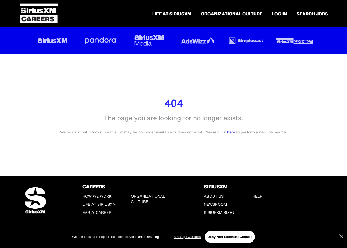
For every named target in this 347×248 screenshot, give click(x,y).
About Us (214, 196)
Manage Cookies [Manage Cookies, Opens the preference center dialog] (187, 237)
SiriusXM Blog (219, 212)
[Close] (341, 236)
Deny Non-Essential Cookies (229, 237)
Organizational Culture (231, 14)
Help (257, 196)
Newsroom (215, 204)
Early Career (96, 212)
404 (173, 103)
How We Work (97, 196)
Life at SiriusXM (99, 204)
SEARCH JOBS (312, 14)
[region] (173, 237)
